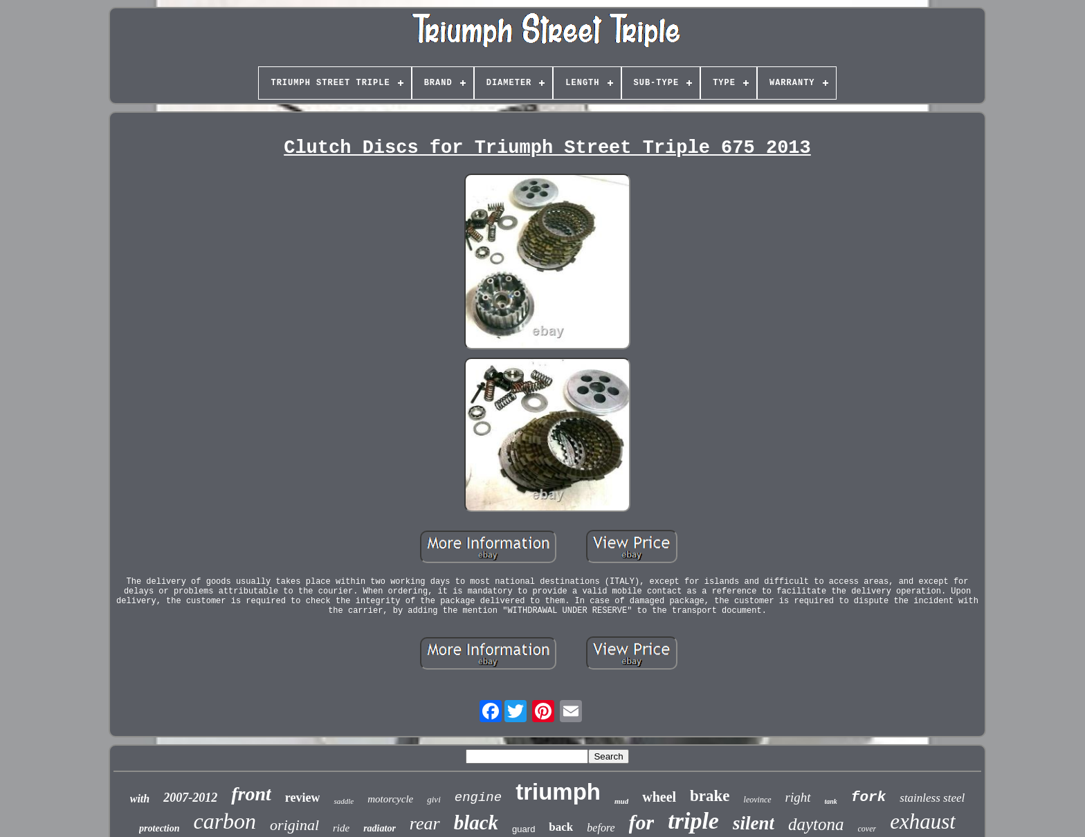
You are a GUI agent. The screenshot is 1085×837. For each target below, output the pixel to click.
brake (710, 795)
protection (159, 828)
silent (753, 823)
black (476, 822)
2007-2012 (190, 797)
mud (621, 801)
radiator (379, 828)
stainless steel (932, 797)
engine (478, 797)
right (798, 797)
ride (341, 828)
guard (523, 829)
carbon (224, 821)
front (251, 793)
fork (868, 797)
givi (434, 799)
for (642, 822)
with (139, 798)
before (600, 828)
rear (425, 823)
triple (693, 821)
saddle (344, 801)
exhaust (923, 821)
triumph (558, 791)
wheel (659, 796)
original (294, 825)
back (561, 827)
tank (831, 801)
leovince (758, 799)
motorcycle (390, 798)
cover (867, 829)
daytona (816, 824)
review (302, 797)
